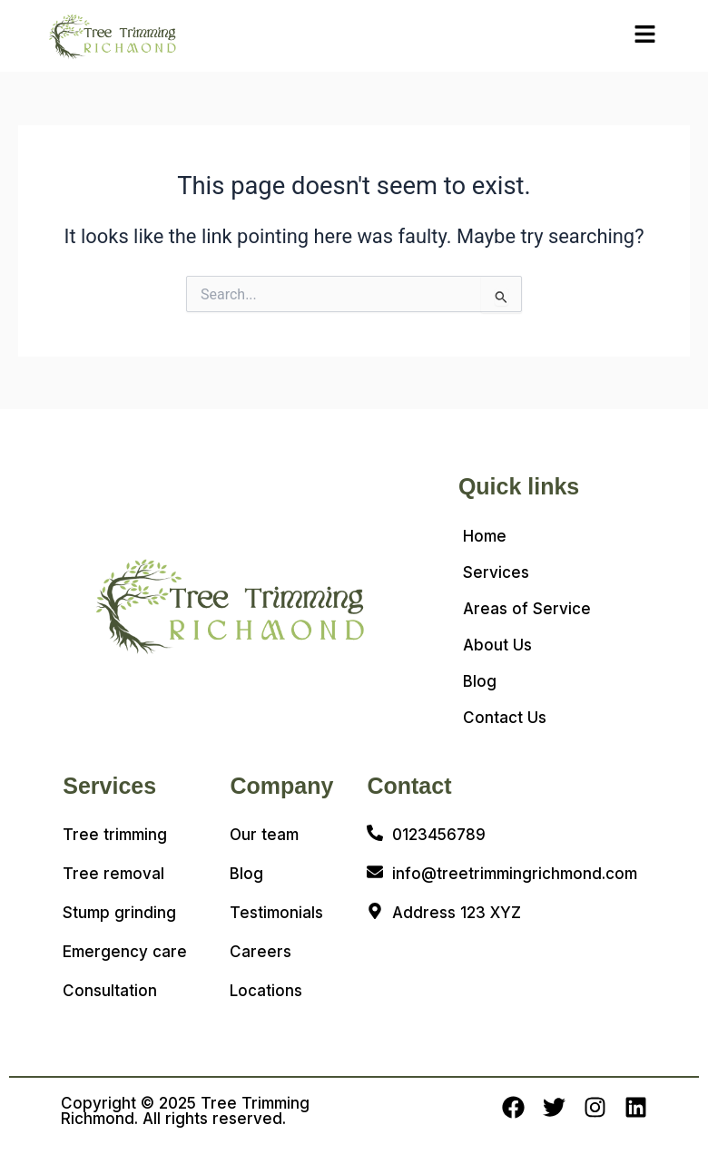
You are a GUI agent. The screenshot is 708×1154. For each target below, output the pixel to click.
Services (496, 572)
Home (484, 536)
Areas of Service (527, 609)
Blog (480, 681)
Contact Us (504, 718)
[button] (645, 35)
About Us (497, 645)
